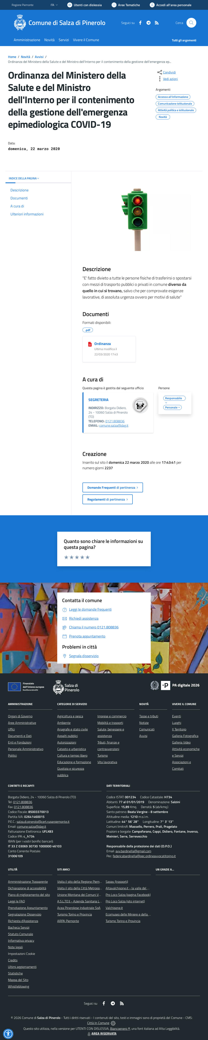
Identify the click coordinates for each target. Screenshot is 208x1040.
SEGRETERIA (98, 399)
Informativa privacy (21, 940)
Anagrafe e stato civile (72, 729)
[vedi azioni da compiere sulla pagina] (167, 79)
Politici (12, 755)
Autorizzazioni (66, 742)
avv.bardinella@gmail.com (133, 851)
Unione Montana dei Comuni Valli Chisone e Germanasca (96, 894)
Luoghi (176, 722)
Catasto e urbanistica (71, 748)
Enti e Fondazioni (19, 742)
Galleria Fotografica (185, 735)
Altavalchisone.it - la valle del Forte (130, 888)
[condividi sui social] (166, 72)
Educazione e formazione (74, 762)
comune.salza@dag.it (113, 425)
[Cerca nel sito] (191, 23)
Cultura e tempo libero (72, 755)
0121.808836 (115, 421)
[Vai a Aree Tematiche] (126, 5)
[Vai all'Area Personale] (170, 5)
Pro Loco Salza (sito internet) (125, 901)
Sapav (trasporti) (117, 881)
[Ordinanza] (90, 344)
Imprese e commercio (111, 716)
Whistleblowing (18, 986)
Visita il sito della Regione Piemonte (81, 881)
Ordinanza (102, 343)
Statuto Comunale (20, 933)
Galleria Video (181, 742)
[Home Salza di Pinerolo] (61, 22)
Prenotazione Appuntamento (28, 907)
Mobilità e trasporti (110, 722)
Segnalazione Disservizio (24, 914)
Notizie (144, 722)
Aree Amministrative (22, 722)
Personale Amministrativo (25, 748)
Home (12, 56)
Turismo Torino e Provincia (74, 914)
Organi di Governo (20, 716)
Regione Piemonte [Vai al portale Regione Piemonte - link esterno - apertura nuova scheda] (22, 5)
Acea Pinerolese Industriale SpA (79, 907)
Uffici (11, 729)
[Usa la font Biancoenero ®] (84, 5)
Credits (12, 960)
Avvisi (39, 56)
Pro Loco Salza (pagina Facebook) (128, 894)
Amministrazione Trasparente (28, 881)
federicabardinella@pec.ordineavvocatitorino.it (144, 855)
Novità (25, 56)
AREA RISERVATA (102, 1033)
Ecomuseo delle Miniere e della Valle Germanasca (139, 914)
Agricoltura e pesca (70, 716)
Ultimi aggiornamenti (22, 966)
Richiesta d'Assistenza (23, 920)
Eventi (176, 716)
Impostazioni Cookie (21, 953)
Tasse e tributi (148, 716)
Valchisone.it (114, 907)
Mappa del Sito (18, 979)
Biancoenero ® (120, 1028)
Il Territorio (179, 729)
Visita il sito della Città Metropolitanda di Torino (89, 888)
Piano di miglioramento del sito (29, 894)
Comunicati (146, 729)
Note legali (15, 947)
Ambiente (64, 722)
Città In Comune (98, 1022)
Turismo (102, 755)
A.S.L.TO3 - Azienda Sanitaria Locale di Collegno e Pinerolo (97, 901)
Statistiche (15, 973)
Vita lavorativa (107, 762)
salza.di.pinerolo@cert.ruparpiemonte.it (43, 821)
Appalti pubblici (67, 735)
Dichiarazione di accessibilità (27, 888)
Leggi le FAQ (16, 901)
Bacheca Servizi (18, 927)
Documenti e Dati (20, 735)
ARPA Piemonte (68, 920)
